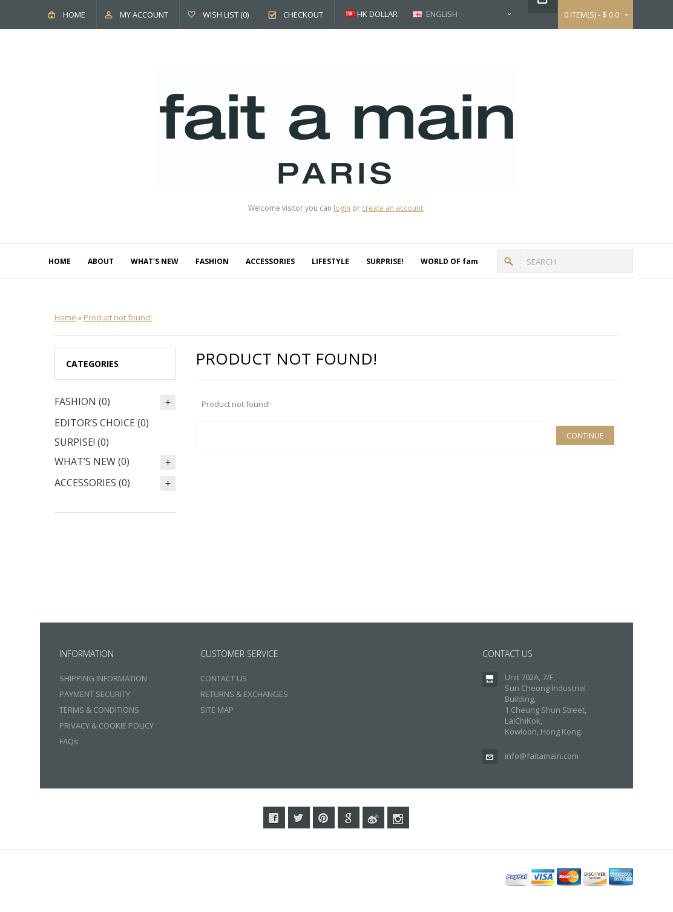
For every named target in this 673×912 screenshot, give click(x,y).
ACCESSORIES (270, 261)
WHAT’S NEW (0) (92, 461)
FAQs (68, 741)
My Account (144, 14)
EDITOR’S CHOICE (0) (101, 422)
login (341, 208)
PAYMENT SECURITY (94, 694)
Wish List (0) (226, 14)
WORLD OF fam (449, 261)
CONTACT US (223, 678)
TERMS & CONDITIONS (99, 709)
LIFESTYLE (330, 261)
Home (74, 14)
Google (348, 817)
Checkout (303, 14)
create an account (392, 208)
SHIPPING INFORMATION (103, 678)
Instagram (398, 817)
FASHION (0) (82, 401)
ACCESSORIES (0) (92, 482)
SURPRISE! (385, 261)
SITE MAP (217, 709)
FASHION (212, 261)
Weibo (373, 817)
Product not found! (118, 317)
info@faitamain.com (542, 755)
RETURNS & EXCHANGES (244, 694)
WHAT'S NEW (155, 261)
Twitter (299, 817)
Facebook (274, 817)
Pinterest (324, 817)
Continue (585, 435)
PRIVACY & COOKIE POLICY (106, 725)
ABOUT (101, 261)
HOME (59, 261)
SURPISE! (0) (81, 442)
